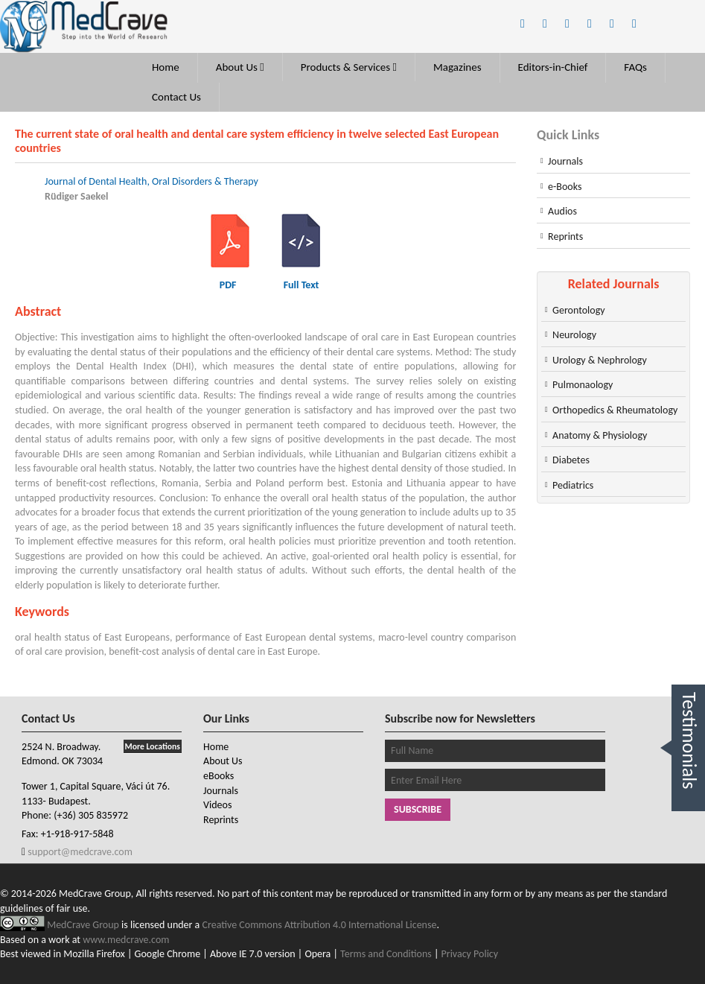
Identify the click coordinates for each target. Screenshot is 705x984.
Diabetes (571, 460)
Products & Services (349, 67)
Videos (217, 805)
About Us (240, 67)
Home (165, 67)
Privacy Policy (470, 954)
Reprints (565, 236)
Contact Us (176, 97)
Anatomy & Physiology (599, 435)
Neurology (574, 334)
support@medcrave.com (79, 851)
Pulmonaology (582, 384)
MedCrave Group (84, 924)
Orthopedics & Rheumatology (614, 410)
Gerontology (578, 310)
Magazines (457, 67)
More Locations (152, 746)
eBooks (218, 775)
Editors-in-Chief (553, 67)
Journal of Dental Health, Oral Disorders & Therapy (151, 181)
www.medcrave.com (126, 939)
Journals (565, 161)
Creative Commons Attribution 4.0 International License (319, 924)
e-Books (564, 186)
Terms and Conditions (386, 954)
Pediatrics (572, 485)
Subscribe (417, 809)
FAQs (635, 67)
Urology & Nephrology (599, 360)
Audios (562, 211)
